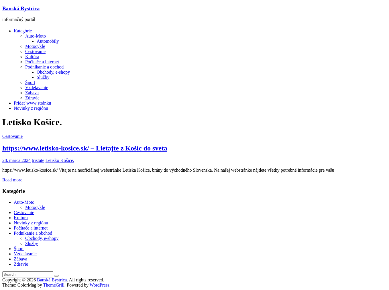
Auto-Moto (35, 36)
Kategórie (23, 30)
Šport (30, 82)
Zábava (32, 92)
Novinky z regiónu (31, 108)
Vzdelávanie (36, 87)
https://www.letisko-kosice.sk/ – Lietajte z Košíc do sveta (84, 148)
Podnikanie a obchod (44, 66)
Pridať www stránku (32, 103)
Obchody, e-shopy (53, 72)
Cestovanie (35, 51)
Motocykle (35, 46)
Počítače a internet (42, 61)
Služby (43, 77)
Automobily (48, 41)
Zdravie (32, 97)
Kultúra (32, 56)
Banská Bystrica (21, 8)
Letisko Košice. (60, 160)
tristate (38, 160)
